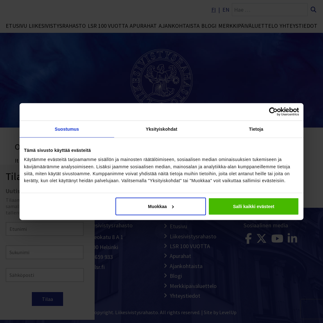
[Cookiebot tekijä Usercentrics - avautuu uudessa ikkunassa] (271, 111)
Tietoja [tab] (256, 129)
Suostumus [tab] (67, 129)
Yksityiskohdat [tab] (161, 129)
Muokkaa (161, 206)
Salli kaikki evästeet (253, 206)
